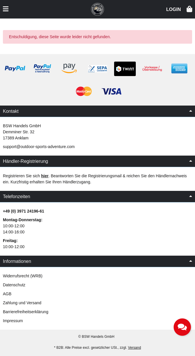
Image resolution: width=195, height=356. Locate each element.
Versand (134, 348)
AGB (7, 294)
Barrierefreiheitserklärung (25, 311)
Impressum (13, 320)
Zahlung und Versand (22, 302)
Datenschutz (14, 285)
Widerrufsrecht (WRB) (22, 276)
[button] (173, 9)
